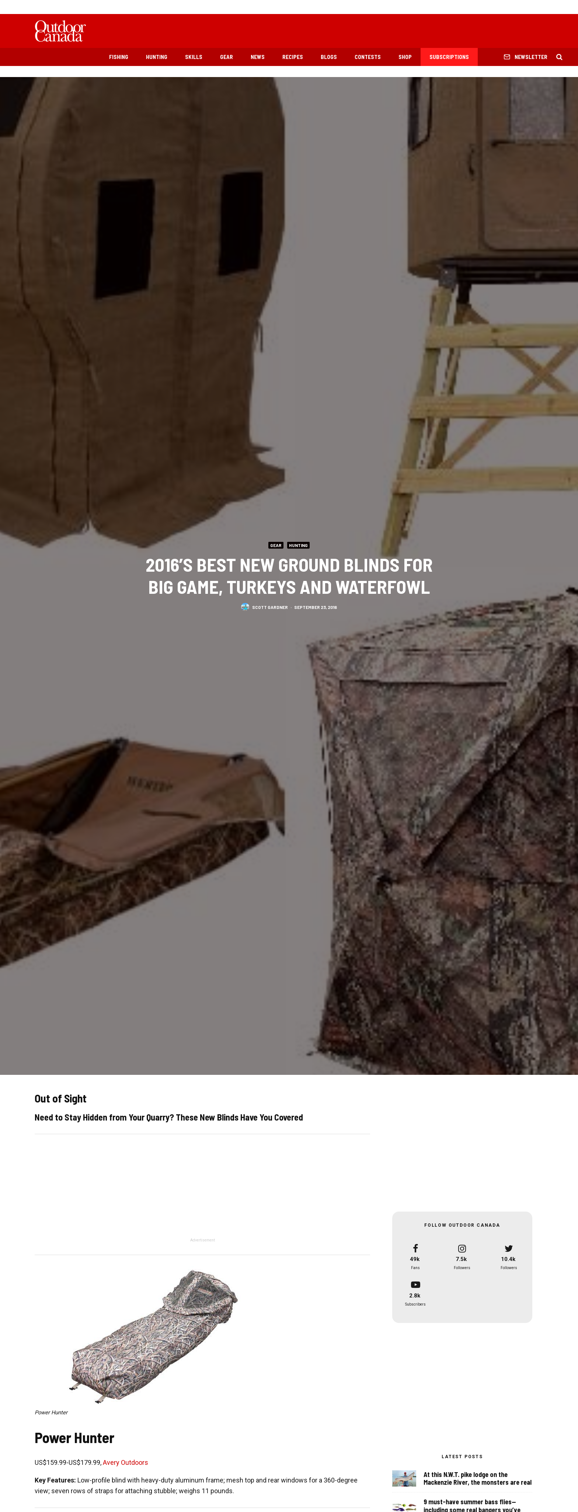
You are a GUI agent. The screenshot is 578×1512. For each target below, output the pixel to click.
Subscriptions (449, 56)
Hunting (156, 56)
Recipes (292, 56)
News (258, 56)
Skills (193, 56)
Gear (226, 56)
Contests (368, 56)
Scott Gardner (270, 606)
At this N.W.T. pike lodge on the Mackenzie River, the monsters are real (478, 1479)
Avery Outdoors (125, 1462)
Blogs (329, 56)
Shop (405, 56)
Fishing (118, 56)
